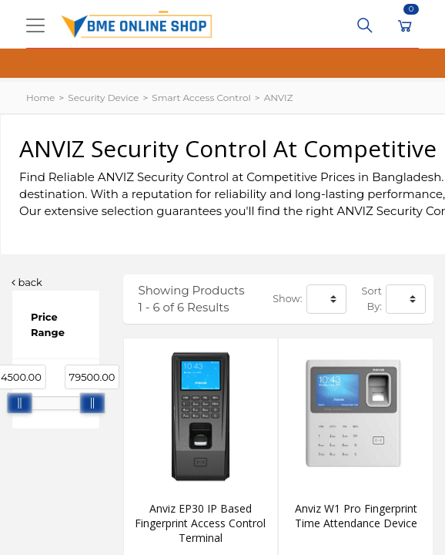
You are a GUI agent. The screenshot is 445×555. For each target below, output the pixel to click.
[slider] (19, 403)
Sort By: (372, 298)
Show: (287, 298)
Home (40, 97)
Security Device (103, 97)
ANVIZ (278, 97)
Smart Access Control (201, 97)
